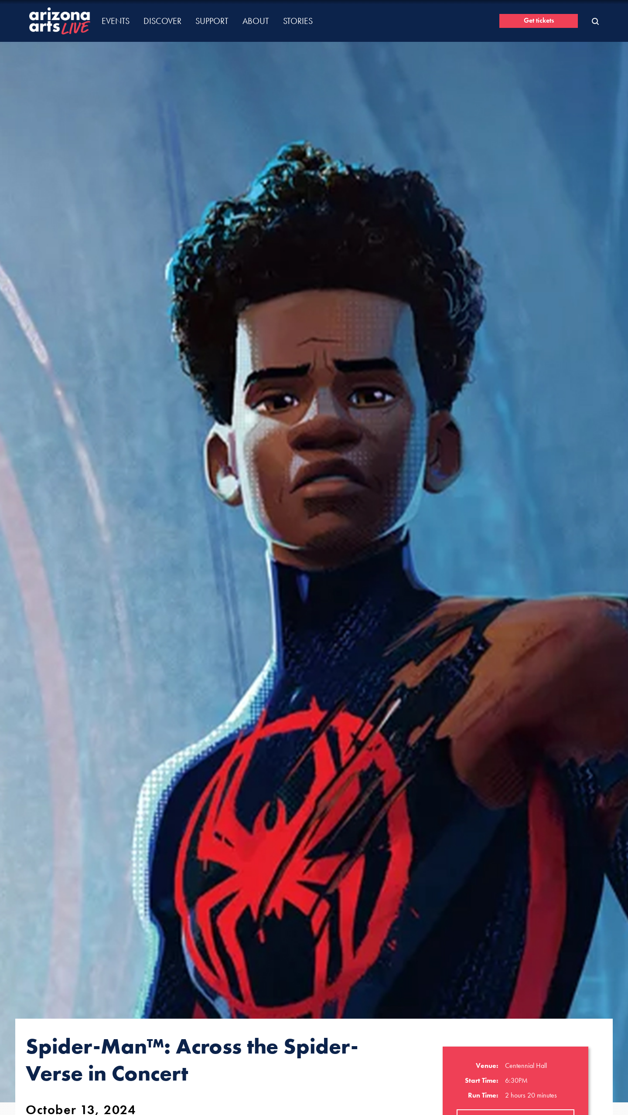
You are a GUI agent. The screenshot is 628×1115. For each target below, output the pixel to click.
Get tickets (539, 20)
